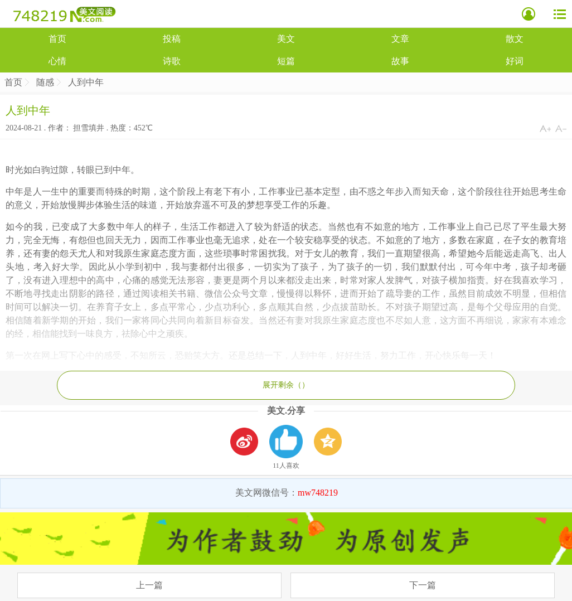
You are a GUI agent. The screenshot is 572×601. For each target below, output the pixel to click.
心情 (57, 61)
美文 (286, 38)
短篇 (286, 61)
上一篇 (149, 585)
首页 (57, 38)
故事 (400, 61)
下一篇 (422, 585)
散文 (514, 38)
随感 (45, 82)
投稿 (172, 38)
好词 (514, 61)
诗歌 (172, 61)
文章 (400, 38)
